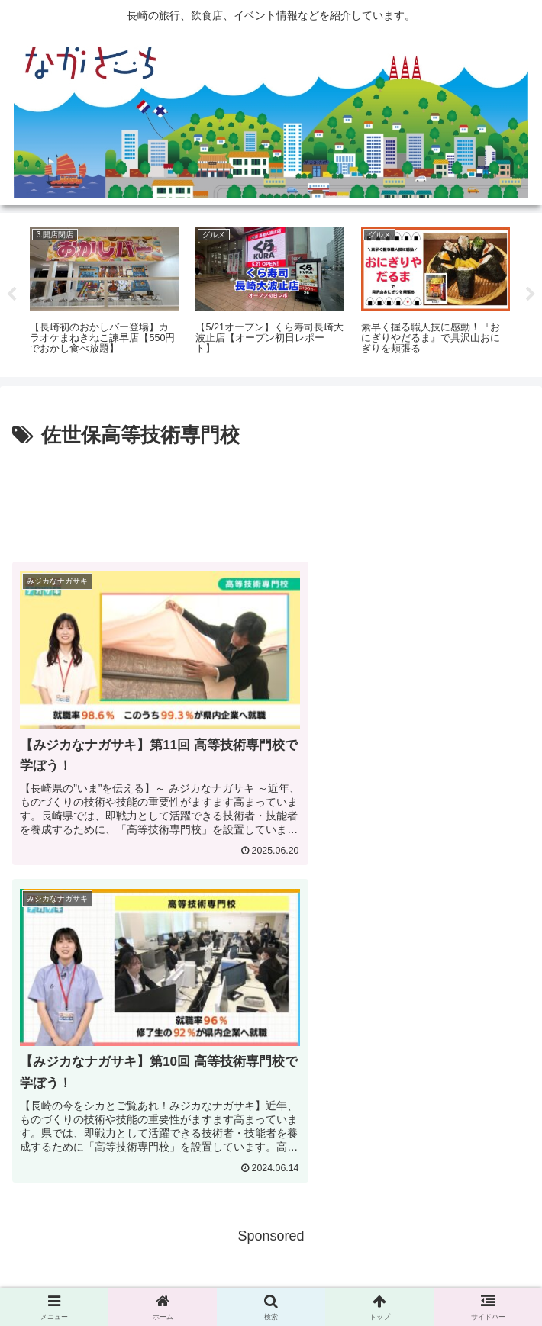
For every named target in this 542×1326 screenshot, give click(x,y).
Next (530, 294)
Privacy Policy (270, 1277)
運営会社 (447, 1277)
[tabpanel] (104, 292)
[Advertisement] (271, 498)
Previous (11, 294)
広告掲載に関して (94, 1277)
